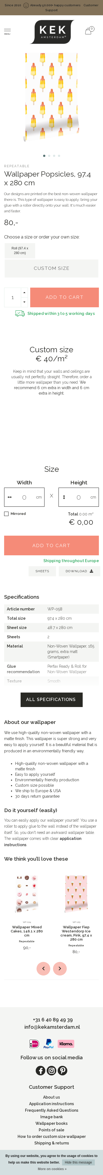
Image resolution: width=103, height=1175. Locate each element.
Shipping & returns (51, 1143)
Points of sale (51, 1130)
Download (79, 571)
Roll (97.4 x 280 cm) (20, 250)
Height (78, 482)
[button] (44, 156)
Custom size (51, 268)
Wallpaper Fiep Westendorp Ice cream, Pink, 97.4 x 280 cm (76, 933)
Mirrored (18, 514)
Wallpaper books (51, 1123)
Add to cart (65, 297)
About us (51, 1097)
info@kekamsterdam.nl (52, 1027)
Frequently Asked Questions (51, 1110)
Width (24, 482)
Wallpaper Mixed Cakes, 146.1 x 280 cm (27, 931)
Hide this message (78, 1162)
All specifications (51, 699)
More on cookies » (52, 1169)
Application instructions (51, 1104)
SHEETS (42, 571)
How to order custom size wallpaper (52, 1136)
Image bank (51, 1117)
